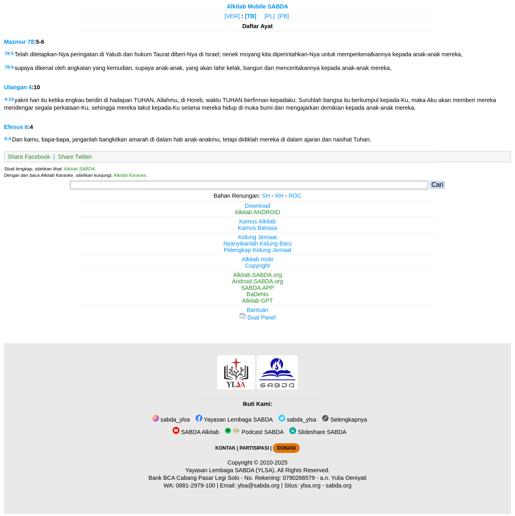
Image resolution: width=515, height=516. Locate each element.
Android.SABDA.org (257, 281)
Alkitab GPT (257, 300)
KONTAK (225, 448)
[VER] (232, 16)
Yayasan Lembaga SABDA (234, 419)
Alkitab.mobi (257, 259)
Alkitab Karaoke (130, 175)
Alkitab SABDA (79, 168)
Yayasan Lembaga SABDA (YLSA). (230, 470)
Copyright (257, 265)
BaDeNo (257, 294)
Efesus (13, 127)
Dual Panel (257, 317)
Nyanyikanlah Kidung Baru (257, 243)
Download (257, 206)
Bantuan (257, 310)
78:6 (9, 67)
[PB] (283, 16)
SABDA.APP (257, 288)
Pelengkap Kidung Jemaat (257, 250)
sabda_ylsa (171, 419)
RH (279, 195)
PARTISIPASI (254, 448)
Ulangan (15, 87)
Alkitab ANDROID (257, 212)
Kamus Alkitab (257, 221)
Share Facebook (29, 157)
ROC (294, 195)
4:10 (9, 99)
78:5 (9, 53)
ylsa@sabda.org (258, 485)
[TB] (250, 16)
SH (266, 195)
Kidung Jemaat (257, 237)
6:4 (7, 138)
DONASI (286, 448)
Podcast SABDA (254, 432)
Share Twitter (75, 157)
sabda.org (339, 485)
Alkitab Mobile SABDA (257, 6)
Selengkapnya (344, 419)
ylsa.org (310, 485)
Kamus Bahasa (257, 228)
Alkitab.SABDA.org (257, 275)
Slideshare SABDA (317, 432)
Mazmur (15, 42)
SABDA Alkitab (196, 432)
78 (30, 42)
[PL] (269, 16)
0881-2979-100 (195, 485)
